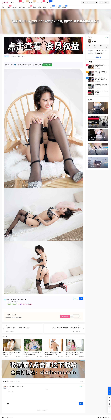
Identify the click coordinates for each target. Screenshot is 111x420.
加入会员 (24, 1)
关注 (106, 37)
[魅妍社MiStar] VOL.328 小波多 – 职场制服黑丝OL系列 (66, 327)
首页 (12, 2)
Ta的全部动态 (98, 57)
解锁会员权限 (47, 65)
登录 (101, 2)
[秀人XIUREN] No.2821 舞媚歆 (95, 53)
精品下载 (31, 1)
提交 (81, 403)
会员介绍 (17, 1)
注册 (81, 298)
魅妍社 (6, 56)
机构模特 (51, 7)
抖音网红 (14, 7)
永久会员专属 (40, 1)
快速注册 (106, 2)
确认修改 (81, 386)
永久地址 (48, 1)
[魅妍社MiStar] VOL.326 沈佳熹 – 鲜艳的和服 (17, 327)
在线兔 (11, 417)
